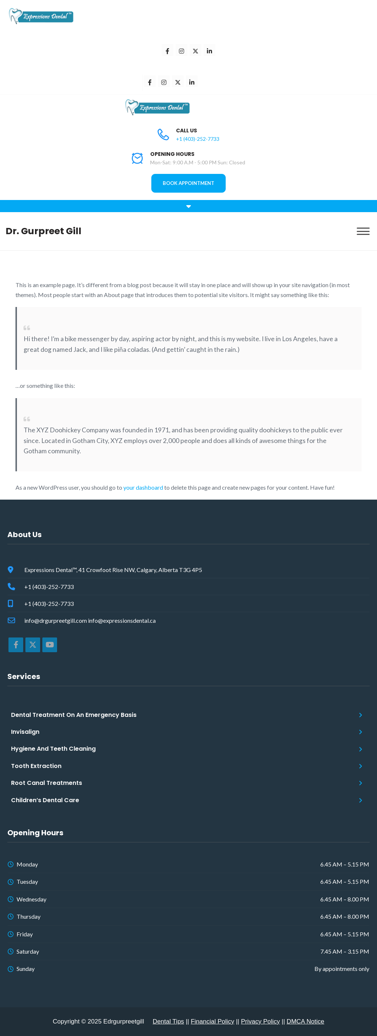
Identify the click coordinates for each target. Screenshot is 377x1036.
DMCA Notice (305, 1021)
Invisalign (25, 732)
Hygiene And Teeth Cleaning (53, 748)
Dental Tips (168, 1021)
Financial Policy (212, 1021)
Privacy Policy (260, 1021)
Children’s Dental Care (45, 800)
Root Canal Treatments (46, 783)
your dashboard (143, 487)
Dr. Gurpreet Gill (43, 231)
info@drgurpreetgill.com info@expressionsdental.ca (90, 620)
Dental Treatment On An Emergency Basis (74, 715)
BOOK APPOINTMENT (188, 183)
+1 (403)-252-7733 (197, 139)
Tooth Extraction (36, 766)
